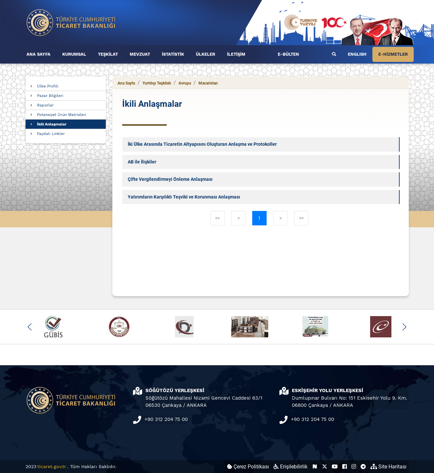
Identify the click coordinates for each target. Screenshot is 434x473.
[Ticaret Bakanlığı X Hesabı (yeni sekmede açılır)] (325, 466)
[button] (30, 327)
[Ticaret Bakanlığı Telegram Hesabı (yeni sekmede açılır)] (363, 466)
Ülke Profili (47, 86)
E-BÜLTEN (288, 54)
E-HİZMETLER (393, 54)
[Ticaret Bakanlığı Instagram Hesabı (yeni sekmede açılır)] (353, 466)
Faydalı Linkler (51, 133)
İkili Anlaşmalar (51, 124)
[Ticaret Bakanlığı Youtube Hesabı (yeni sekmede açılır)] (335, 466)
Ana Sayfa (126, 83)
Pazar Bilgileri (50, 95)
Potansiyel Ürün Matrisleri (61, 114)
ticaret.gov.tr (51, 466)
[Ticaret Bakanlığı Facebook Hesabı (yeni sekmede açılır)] (344, 466)
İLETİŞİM (236, 54)
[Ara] (334, 54)
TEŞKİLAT (108, 54)
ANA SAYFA (38, 54)
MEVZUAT (140, 54)
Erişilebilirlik (291, 467)
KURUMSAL (74, 54)
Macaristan (208, 83)
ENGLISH (357, 54)
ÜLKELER (205, 54)
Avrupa (185, 83)
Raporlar (45, 105)
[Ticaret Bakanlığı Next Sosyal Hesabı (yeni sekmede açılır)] (315, 466)
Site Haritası (388, 467)
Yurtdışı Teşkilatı (156, 83)
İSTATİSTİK (173, 54)
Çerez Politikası (248, 467)
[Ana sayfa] (71, 22)
